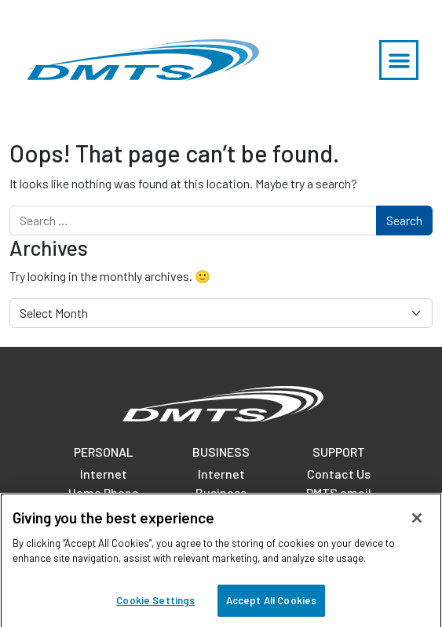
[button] (398, 60)
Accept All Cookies (271, 606)
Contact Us (339, 473)
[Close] (417, 523)
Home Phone (103, 492)
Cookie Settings (155, 606)
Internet (103, 473)
